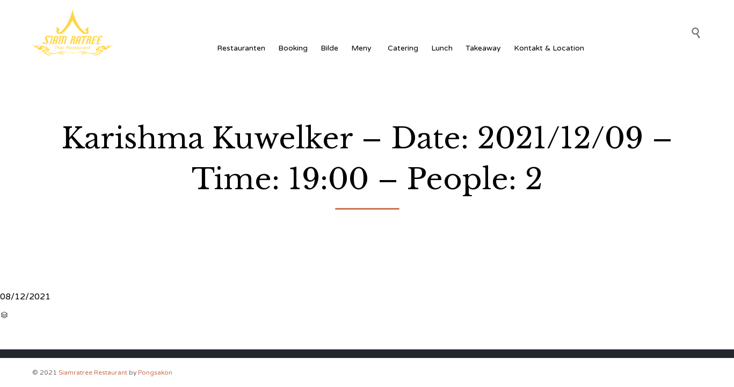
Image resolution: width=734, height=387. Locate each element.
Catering (403, 48)
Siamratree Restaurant (93, 372)
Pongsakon (155, 372)
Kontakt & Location (549, 48)
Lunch (442, 48)
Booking (293, 48)
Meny (363, 48)
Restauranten (241, 48)
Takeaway (483, 48)
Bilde (329, 48)
